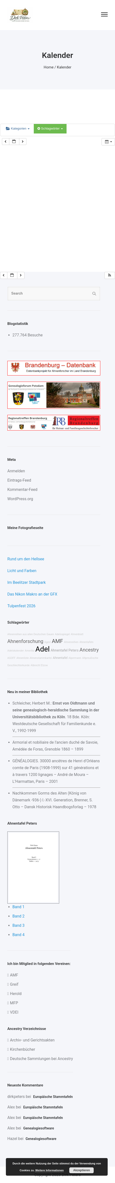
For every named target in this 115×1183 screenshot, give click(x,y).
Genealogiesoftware (38, 1128)
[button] (110, 275)
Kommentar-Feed (22, 489)
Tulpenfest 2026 (21, 606)
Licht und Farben (21, 570)
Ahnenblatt (77, 634)
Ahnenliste (22, 658)
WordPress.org (20, 499)
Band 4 (18, 934)
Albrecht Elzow (39, 665)
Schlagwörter (50, 128)
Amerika (29, 650)
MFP (14, 1003)
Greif (14, 984)
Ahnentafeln (86, 642)
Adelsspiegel (62, 634)
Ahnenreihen (71, 642)
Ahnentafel (60, 658)
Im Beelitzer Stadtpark (26, 582)
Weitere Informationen (49, 1170)
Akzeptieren (81, 1170)
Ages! (47, 642)
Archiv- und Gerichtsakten (32, 1040)
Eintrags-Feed (19, 480)
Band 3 (18, 925)
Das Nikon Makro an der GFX (32, 594)
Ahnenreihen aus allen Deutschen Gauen (30, 634)
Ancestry (89, 650)
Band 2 (18, 916)
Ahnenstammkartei (41, 658)
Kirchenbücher (22, 1049)
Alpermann (75, 658)
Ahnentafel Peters (65, 650)
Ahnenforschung (25, 641)
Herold (16, 993)
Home (49, 67)
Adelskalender (15, 650)
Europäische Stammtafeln (53, 1097)
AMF (57, 641)
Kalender (64, 67)
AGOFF (11, 658)
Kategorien (18, 128)
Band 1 (18, 907)
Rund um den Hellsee (25, 559)
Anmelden (16, 471)
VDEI (14, 1012)
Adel (42, 649)
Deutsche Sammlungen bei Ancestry (41, 1058)
